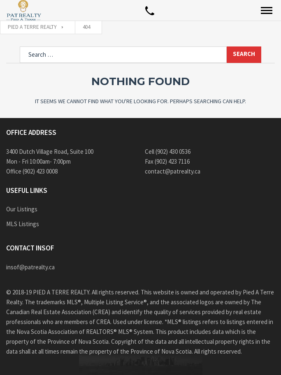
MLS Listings (22, 224)
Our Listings (21, 209)
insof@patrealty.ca (30, 267)
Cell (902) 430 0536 (167, 151)
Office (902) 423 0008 (32, 171)
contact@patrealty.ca (172, 171)
